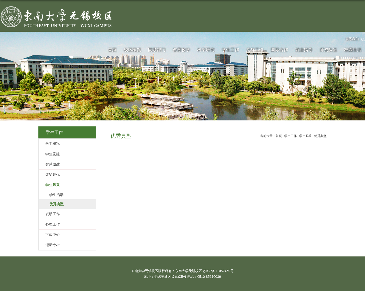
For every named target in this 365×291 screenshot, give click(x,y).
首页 (112, 49)
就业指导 (303, 49)
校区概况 (132, 49)
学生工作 (230, 49)
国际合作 (279, 49)
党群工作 (254, 49)
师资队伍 (328, 49)
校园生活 (352, 49)
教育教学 (181, 49)
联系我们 (352, 39)
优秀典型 (320, 136)
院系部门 (156, 49)
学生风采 (305, 136)
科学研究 (205, 49)
